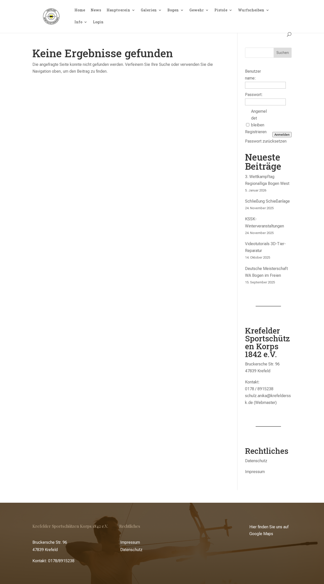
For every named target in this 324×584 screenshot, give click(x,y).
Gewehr (196, 10)
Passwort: (254, 94)
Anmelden (282, 135)
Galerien (149, 10)
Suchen (282, 53)
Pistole (220, 10)
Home (79, 10)
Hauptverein (118, 10)
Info (78, 22)
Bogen (173, 10)
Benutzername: (253, 75)
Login (98, 22)
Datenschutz (256, 460)
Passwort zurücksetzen (266, 141)
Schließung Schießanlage (267, 201)
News (96, 10)
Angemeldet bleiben (259, 118)
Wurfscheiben (251, 10)
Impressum (255, 471)
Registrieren (256, 131)
